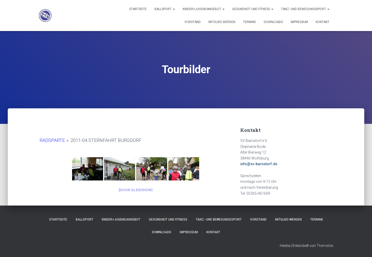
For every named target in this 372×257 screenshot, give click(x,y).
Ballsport (164, 9)
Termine (249, 22)
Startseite (138, 9)
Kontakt (322, 22)
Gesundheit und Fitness (252, 9)
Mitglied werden (221, 22)
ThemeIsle (324, 246)
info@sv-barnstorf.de (258, 164)
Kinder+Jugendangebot (203, 9)
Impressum (299, 22)
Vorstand (192, 22)
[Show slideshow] (136, 190)
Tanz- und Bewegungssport (305, 9)
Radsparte (52, 140)
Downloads (273, 22)
